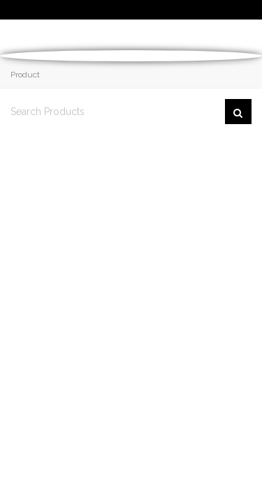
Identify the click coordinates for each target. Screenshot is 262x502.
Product (25, 74)
